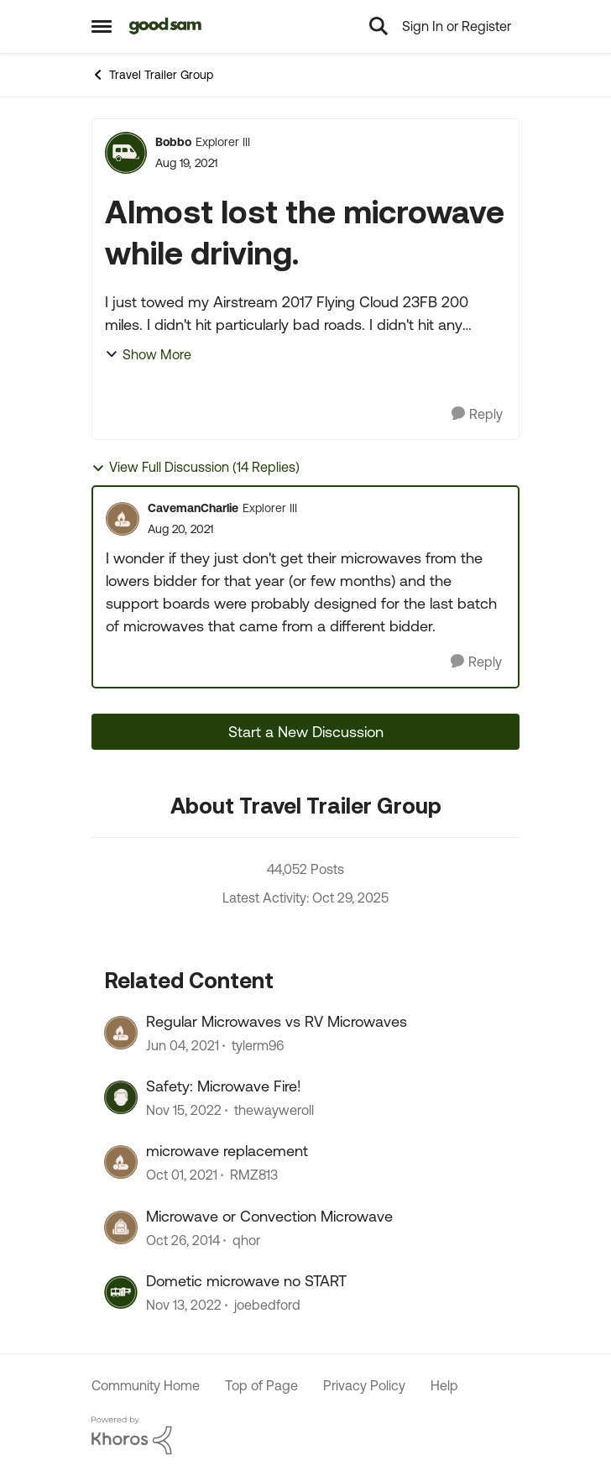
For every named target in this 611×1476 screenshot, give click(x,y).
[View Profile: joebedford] (121, 1292)
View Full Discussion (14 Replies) (195, 467)
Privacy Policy (364, 1385)
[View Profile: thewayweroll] (121, 1097)
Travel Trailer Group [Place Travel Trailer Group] (152, 74)
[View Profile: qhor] (121, 1227)
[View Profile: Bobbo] (126, 153)
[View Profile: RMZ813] (121, 1162)
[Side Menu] (101, 26)
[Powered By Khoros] (305, 1435)
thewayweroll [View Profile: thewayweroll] (274, 1109)
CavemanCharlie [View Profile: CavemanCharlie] (193, 508)
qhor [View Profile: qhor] (246, 1240)
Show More (148, 354)
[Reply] (477, 414)
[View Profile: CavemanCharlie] (122, 519)
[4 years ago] (184, 1110)
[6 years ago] (182, 1045)
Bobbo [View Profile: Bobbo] (173, 142)
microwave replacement (227, 1150)
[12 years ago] (183, 1240)
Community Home (145, 1385)
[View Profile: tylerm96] (121, 1032)
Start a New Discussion (306, 732)
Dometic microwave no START (246, 1281)
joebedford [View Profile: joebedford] (267, 1305)
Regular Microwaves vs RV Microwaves (276, 1021)
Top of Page (261, 1385)
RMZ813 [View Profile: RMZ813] (254, 1175)
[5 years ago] (181, 1175)
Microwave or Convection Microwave (269, 1216)
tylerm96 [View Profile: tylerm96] (258, 1045)
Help (444, 1385)
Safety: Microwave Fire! (223, 1086)
